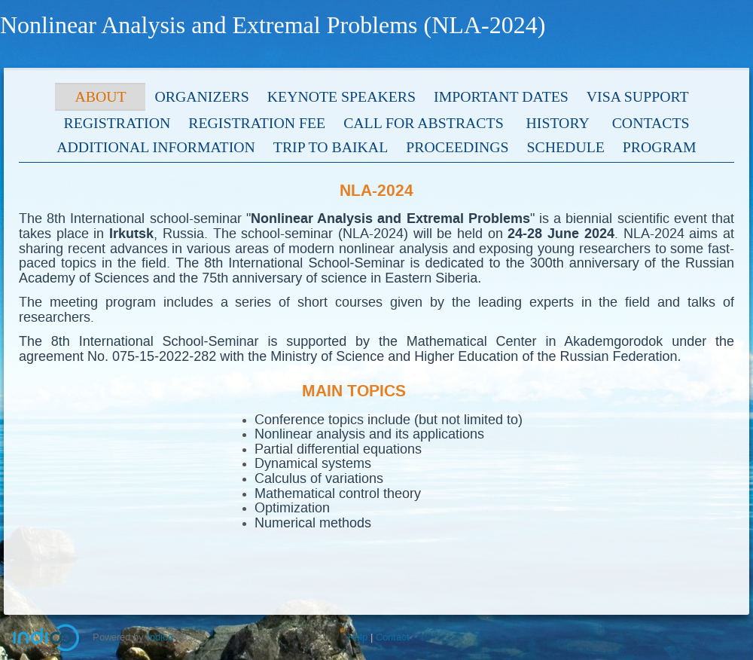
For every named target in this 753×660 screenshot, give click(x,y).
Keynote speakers (341, 96)
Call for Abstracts (423, 123)
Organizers (201, 96)
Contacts (651, 123)
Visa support (638, 96)
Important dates (501, 96)
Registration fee (256, 123)
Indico (160, 637)
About (100, 96)
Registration (117, 123)
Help (357, 637)
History (558, 123)
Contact (393, 637)
